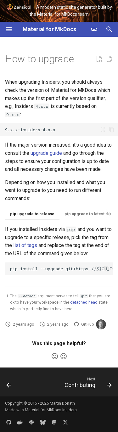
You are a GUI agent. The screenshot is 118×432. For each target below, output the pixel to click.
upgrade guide (46, 153)
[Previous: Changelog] (9, 384)
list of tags (25, 245)
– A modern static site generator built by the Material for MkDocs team (59, 10)
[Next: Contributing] (87, 384)
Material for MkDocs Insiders (51, 409)
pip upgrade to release (32, 213)
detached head (84, 302)
